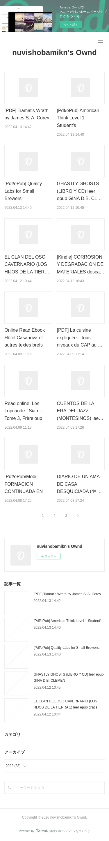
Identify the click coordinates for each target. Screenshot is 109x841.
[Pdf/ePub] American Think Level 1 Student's (78, 118)
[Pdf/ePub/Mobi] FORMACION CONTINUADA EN (23, 484)
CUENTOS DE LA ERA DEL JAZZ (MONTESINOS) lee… (80, 411)
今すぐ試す (71, 24)
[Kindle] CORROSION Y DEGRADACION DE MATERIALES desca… (80, 264)
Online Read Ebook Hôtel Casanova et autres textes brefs (24, 337)
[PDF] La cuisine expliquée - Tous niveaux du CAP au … (80, 337)
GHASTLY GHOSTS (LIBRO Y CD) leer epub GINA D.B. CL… (79, 191)
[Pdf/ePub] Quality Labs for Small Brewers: (23, 191)
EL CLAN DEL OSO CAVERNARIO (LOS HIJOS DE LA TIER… (26, 264)
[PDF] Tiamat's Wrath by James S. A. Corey (67, 594)
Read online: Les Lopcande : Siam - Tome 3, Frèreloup (23, 411)
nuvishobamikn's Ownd (54, 52)
